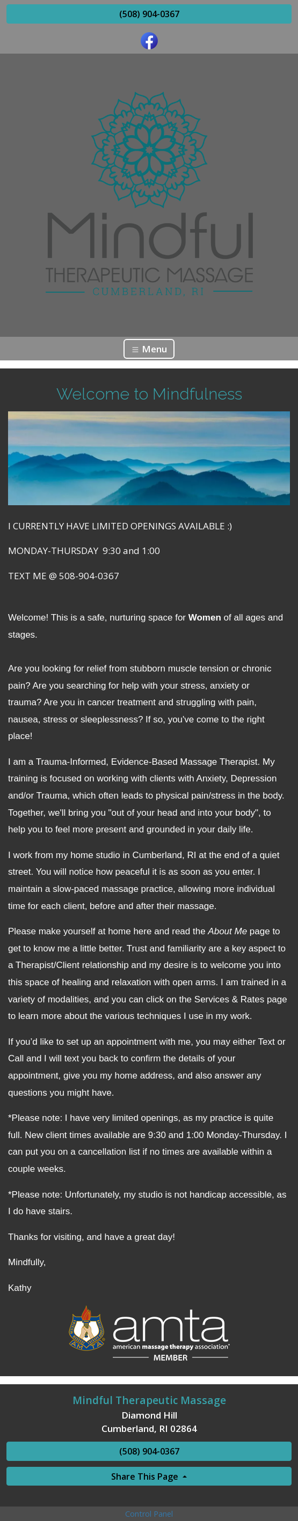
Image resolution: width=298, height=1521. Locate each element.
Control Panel (149, 1514)
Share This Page (145, 1476)
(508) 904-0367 (149, 14)
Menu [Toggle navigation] (149, 349)
